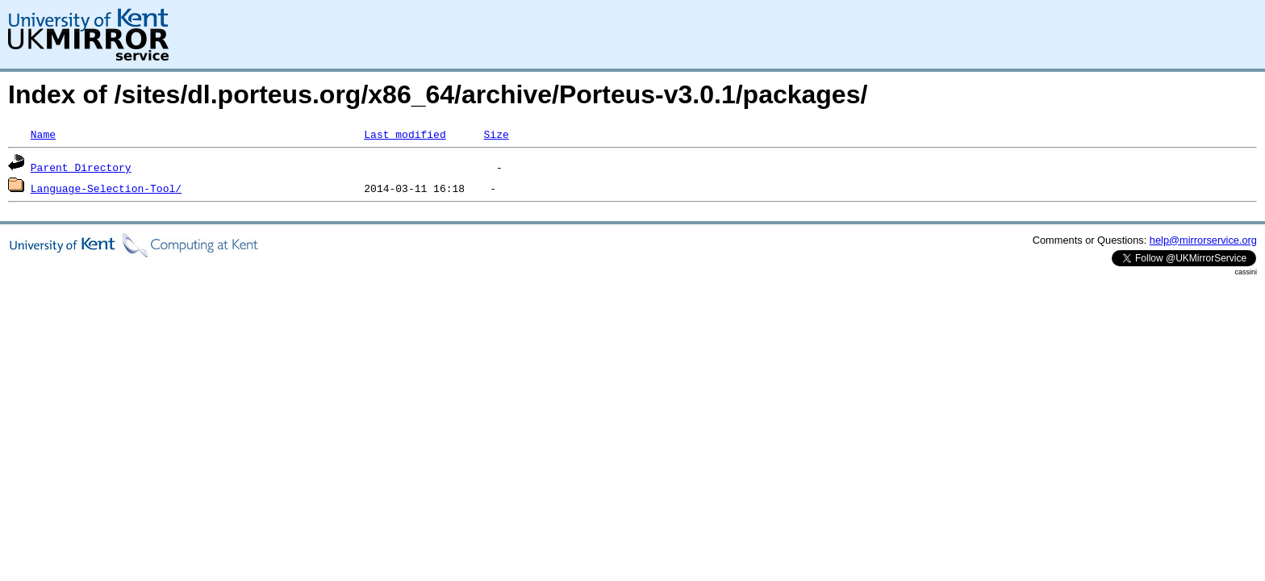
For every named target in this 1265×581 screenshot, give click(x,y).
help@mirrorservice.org (1203, 240)
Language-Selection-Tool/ (106, 188)
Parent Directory (81, 167)
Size (495, 134)
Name (43, 134)
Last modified (404, 134)
